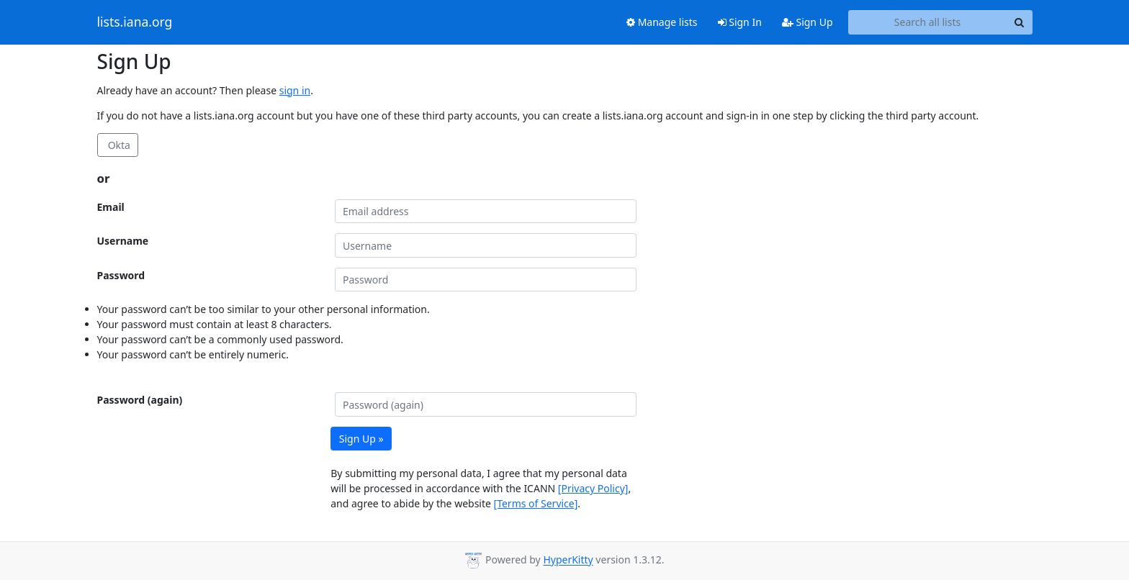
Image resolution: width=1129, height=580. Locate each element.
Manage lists (662, 22)
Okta (117, 145)
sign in (294, 90)
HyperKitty (568, 560)
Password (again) (140, 400)
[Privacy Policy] (593, 488)
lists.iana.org (135, 22)
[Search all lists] (927, 22)
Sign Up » (361, 438)
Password (121, 275)
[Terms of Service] (536, 503)
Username (123, 241)
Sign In (740, 22)
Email (111, 207)
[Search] (1020, 22)
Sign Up (807, 22)
